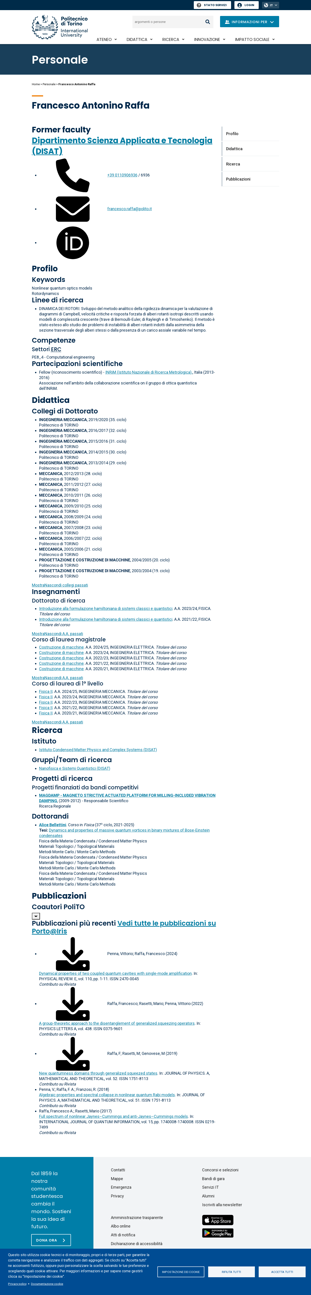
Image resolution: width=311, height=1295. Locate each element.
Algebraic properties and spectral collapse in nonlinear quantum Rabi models (107, 1094)
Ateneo (104, 39)
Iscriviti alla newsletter (222, 1204)
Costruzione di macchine (61, 647)
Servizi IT (210, 1187)
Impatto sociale (252, 39)
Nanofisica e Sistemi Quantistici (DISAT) (74, 768)
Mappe (117, 1178)
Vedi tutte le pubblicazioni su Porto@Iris (124, 927)
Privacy (117, 1196)
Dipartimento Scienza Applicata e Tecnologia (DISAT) (122, 146)
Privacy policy (17, 1284)
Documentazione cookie (47, 1284)
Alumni (208, 1196)
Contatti (118, 1170)
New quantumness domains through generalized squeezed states (98, 1073)
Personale (49, 84)
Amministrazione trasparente (137, 1217)
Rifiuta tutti (231, 1272)
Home (36, 84)
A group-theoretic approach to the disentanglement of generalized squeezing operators (117, 1023)
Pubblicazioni (59, 895)
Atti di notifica (123, 1234)
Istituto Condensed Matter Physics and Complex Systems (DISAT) (98, 749)
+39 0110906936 (122, 175)
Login (249, 5)
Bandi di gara (213, 1178)
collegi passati (60, 585)
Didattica (137, 39)
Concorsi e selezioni (220, 1170)
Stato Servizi (212, 5)
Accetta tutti (282, 1272)
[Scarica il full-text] (72, 953)
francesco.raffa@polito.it (129, 208)
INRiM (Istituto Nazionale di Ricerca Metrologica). (148, 372)
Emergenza (121, 1187)
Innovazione (207, 39)
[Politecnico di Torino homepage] (60, 27)
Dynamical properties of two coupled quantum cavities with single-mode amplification (115, 973)
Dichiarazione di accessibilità (136, 1243)
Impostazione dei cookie (181, 1272)
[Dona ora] (51, 1240)
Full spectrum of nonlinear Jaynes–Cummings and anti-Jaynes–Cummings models (113, 1116)
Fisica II (46, 691)
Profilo (45, 268)
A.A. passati (57, 633)
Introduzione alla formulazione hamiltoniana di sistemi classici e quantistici (105, 608)
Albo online (120, 1226)
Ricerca (170, 39)
